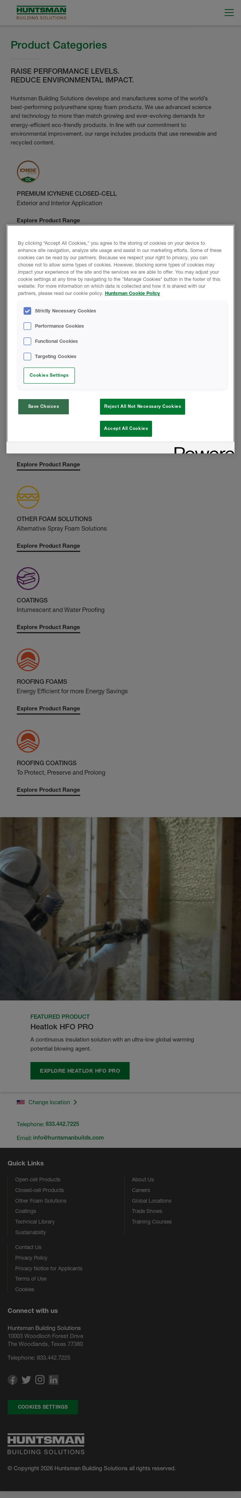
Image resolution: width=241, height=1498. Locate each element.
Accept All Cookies (126, 428)
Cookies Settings (49, 375)
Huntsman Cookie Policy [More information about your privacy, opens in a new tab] (132, 293)
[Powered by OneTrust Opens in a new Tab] (202, 451)
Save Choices (43, 406)
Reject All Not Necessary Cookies (142, 406)
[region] (120, 340)
